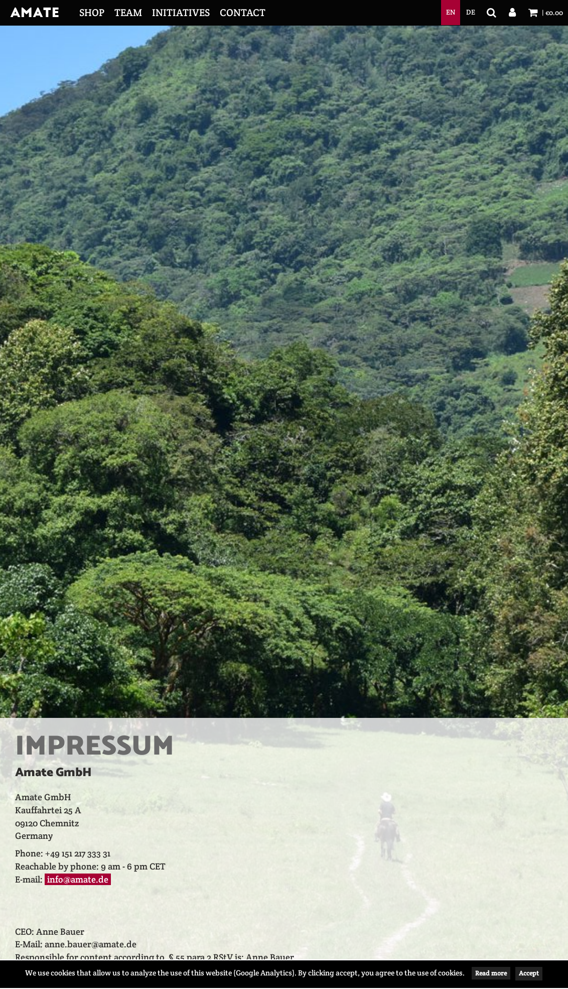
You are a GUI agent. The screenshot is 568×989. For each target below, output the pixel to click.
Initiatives (181, 12)
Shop (91, 12)
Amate (34, 13)
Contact (242, 12)
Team (128, 12)
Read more (491, 973)
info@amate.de (77, 879)
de (470, 12)
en (450, 12)
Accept (529, 973)
